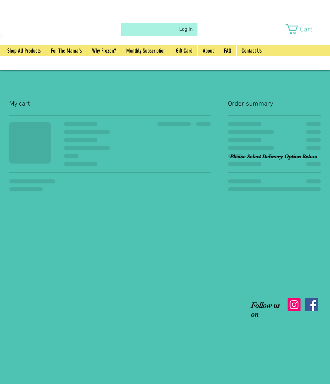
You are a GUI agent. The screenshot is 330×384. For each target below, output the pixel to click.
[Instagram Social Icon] (294, 304)
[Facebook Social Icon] (311, 304)
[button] (305, 29)
